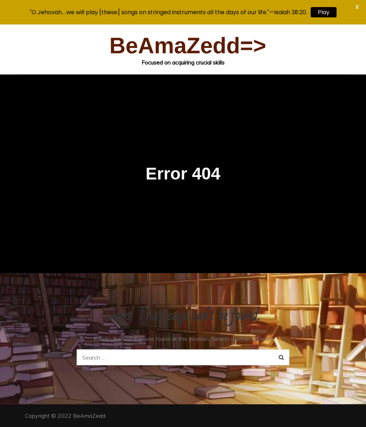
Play (323, 12)
